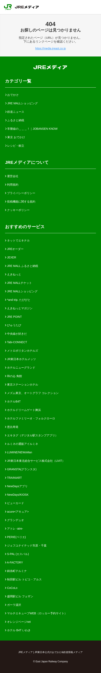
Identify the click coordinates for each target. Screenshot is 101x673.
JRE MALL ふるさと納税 (21, 266)
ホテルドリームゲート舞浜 (23, 410)
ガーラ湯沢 (13, 604)
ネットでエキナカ (17, 240)
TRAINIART (13, 477)
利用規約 (11, 184)
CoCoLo (11, 587)
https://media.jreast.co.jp (50, 48)
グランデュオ (14, 520)
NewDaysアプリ (16, 486)
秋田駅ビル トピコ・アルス (23, 579)
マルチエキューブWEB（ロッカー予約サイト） (36, 613)
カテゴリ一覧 (18, 81)
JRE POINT (13, 316)
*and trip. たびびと (17, 299)
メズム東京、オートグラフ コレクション (32, 393)
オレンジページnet (18, 621)
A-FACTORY (14, 562)
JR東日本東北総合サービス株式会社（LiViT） (35, 460)
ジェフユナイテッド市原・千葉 (26, 545)
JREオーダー (14, 249)
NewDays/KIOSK (16, 494)
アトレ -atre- (14, 528)
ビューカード (14, 503)
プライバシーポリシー (20, 193)
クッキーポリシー (17, 210)
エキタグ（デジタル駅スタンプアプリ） (31, 435)
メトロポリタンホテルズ (21, 350)
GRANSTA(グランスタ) (20, 469)
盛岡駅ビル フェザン (19, 596)
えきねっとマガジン (18, 308)
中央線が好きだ (16, 333)
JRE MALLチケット (18, 282)
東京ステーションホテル (21, 384)
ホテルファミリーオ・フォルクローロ (30, 418)
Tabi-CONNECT (16, 342)
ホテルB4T (13, 401)
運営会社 (11, 176)
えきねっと (13, 274)
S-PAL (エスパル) (17, 554)
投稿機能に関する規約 (20, 201)
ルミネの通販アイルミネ (21, 443)
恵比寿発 (11, 426)
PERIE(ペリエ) (15, 537)
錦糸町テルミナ (16, 571)
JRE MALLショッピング (21, 291)
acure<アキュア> (17, 511)
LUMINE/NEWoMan (18, 452)
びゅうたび (13, 325)
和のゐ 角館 (13, 376)
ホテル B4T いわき (18, 630)
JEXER (10, 257)
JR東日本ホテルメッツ (20, 359)
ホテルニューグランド (20, 367)
